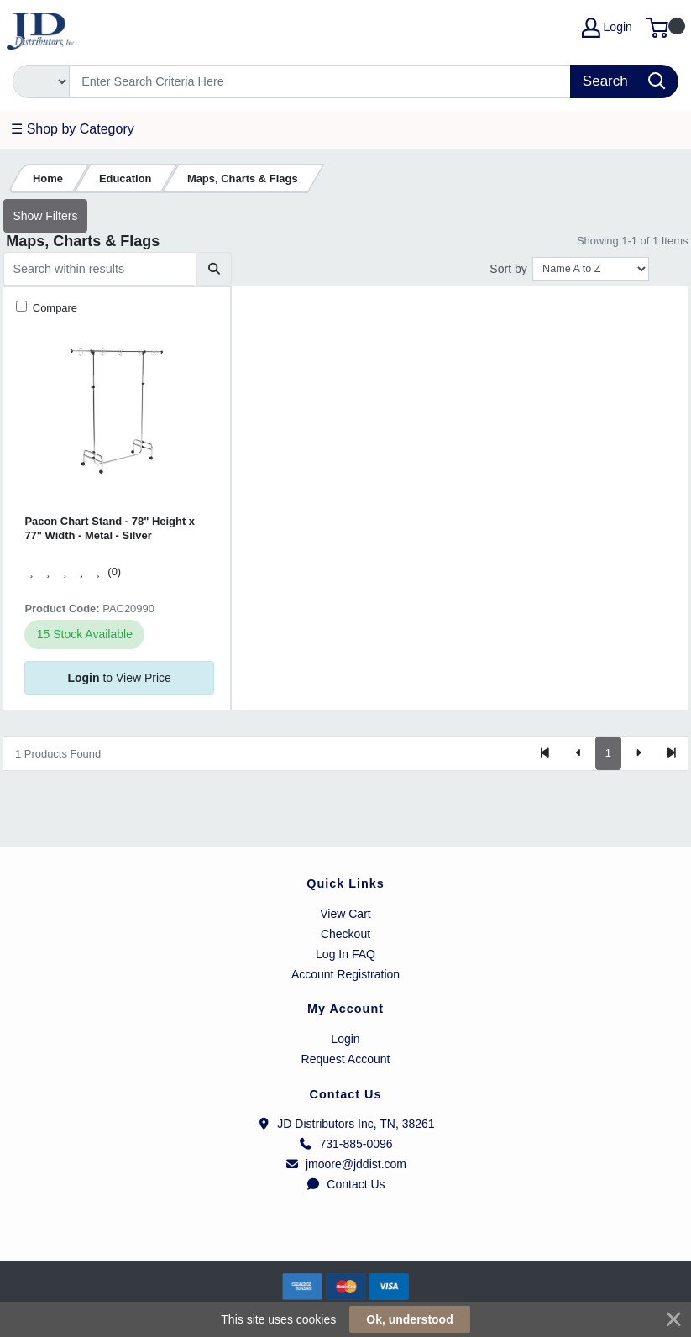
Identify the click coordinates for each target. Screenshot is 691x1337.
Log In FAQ (345, 954)
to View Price (118, 677)
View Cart (345, 913)
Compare (53, 307)
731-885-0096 (345, 1144)
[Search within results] (100, 269)
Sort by (507, 268)
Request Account (345, 1059)
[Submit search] (213, 269)
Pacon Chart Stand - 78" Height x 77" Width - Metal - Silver (109, 528)
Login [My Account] (607, 28)
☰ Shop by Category (72, 129)
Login (345, 1039)
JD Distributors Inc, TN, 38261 (345, 1123)
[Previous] (578, 753)
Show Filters (45, 216)
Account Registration (345, 974)
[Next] (638, 753)
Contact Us (345, 1184)
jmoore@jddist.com (345, 1164)
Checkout (345, 934)
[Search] (320, 81)
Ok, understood (409, 1319)
